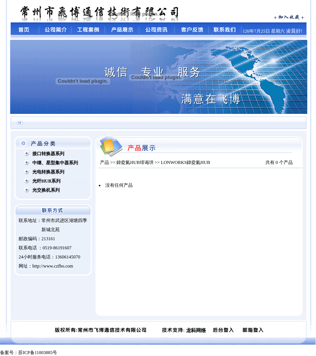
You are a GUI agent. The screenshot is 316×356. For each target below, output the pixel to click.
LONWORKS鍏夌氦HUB (185, 162)
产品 (104, 162)
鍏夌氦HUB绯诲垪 (134, 162)
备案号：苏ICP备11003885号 (28, 352)
